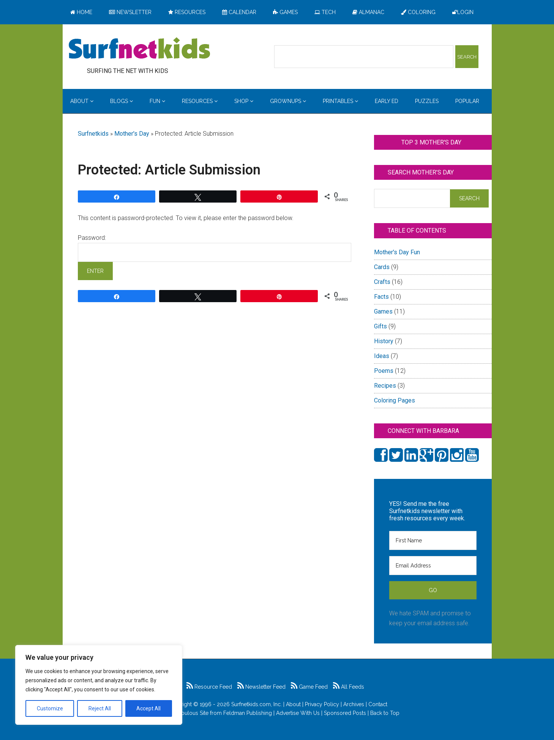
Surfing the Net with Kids (139, 49)
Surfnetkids (93, 133)
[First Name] (433, 540)
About (293, 704)
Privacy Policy (322, 704)
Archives (353, 704)
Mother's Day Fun (397, 252)
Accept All (148, 708)
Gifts (380, 326)
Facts (381, 296)
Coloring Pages (394, 400)
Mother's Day (131, 133)
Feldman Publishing (247, 713)
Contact (377, 704)
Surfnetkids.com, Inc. (256, 704)
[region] (98, 685)
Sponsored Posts (345, 713)
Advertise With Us (298, 713)
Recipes (385, 385)
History (383, 341)
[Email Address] (433, 565)
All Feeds (348, 687)
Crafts (382, 281)
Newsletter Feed (261, 687)
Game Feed (309, 687)
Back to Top (384, 713)
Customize (50, 708)
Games (383, 311)
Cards (382, 267)
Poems (383, 370)
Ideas (381, 356)
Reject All (99, 708)
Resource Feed (209, 687)
